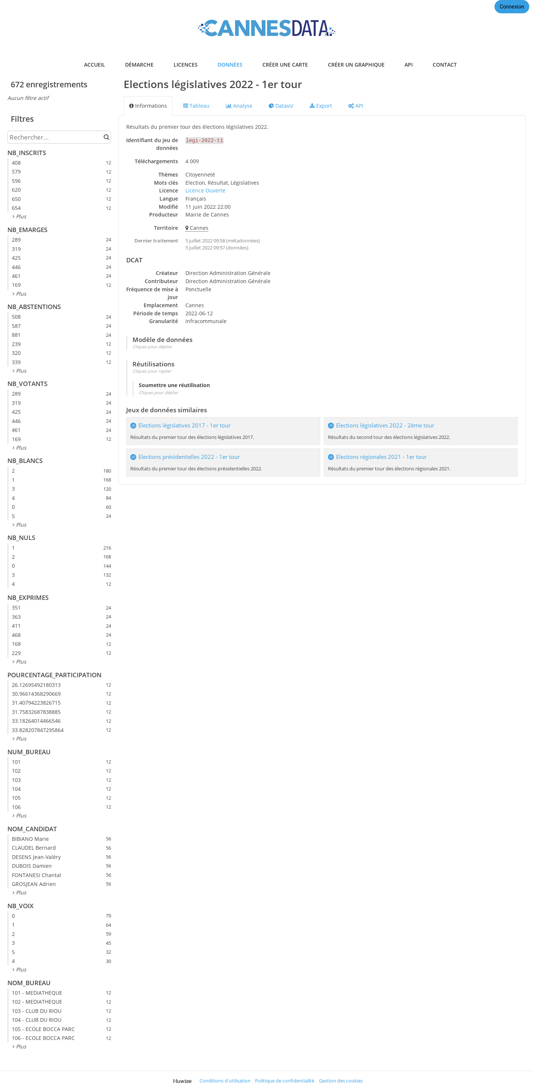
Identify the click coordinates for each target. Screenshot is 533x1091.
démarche (139, 64)
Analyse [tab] (239, 105)
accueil (94, 64)
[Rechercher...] (59, 137)
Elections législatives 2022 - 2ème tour (385, 425)
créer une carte (285, 64)
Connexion (512, 7)
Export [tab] (321, 105)
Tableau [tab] (196, 105)
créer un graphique (356, 64)
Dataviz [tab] (281, 105)
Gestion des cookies (341, 1081)
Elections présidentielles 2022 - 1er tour (189, 457)
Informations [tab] (148, 105)
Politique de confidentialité (284, 1081)
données (230, 64)
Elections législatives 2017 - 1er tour (184, 425)
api (409, 64)
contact (445, 64)
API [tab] (355, 105)
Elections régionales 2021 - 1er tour (381, 457)
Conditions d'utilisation (225, 1081)
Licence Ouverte (205, 190)
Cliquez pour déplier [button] (152, 346)
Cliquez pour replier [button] (152, 371)
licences (186, 64)
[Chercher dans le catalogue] (106, 137)
